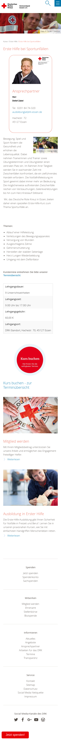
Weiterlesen (13, 459)
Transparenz (30, 657)
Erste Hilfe (13, 41)
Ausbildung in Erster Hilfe (23, 514)
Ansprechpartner (30, 646)
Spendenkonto (30, 577)
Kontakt (30, 681)
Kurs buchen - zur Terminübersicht (17, 385)
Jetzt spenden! (15, 734)
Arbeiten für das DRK (30, 650)
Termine (30, 654)
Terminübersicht (11, 275)
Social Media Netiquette (30, 692)
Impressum (30, 696)
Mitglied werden (16, 441)
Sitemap (30, 684)
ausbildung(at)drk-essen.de (27, 112)
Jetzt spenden (30, 573)
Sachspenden (30, 580)
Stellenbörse (30, 611)
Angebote (30, 642)
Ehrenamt (30, 607)
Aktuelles (30, 638)
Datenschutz (30, 688)
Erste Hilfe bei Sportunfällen (30, 41)
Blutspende (30, 615)
